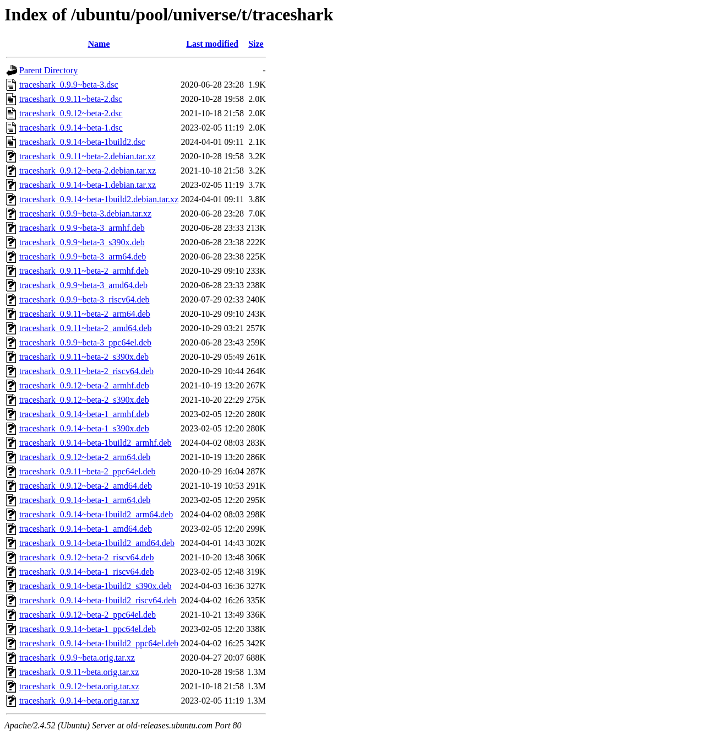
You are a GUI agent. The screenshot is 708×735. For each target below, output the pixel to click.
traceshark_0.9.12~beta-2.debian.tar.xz (87, 170)
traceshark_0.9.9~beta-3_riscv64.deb (84, 299)
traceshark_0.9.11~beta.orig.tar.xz (79, 672)
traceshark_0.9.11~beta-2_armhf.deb (84, 270)
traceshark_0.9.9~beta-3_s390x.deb (82, 242)
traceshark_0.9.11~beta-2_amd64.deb (85, 328)
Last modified (212, 43)
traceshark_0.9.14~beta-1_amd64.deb (85, 528)
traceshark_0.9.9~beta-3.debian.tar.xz (85, 213)
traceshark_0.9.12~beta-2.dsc (71, 113)
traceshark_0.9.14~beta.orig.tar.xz (79, 700)
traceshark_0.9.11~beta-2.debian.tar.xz (87, 156)
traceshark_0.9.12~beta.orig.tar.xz (79, 686)
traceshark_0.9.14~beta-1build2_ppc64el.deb (98, 643)
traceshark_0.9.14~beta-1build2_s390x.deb (95, 586)
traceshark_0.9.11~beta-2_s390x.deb (84, 356)
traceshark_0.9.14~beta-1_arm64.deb (84, 500)
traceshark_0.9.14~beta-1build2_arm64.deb (96, 514)
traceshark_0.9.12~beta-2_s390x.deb (84, 399)
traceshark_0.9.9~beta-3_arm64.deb (82, 256)
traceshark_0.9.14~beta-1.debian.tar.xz (87, 185)
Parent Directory (48, 70)
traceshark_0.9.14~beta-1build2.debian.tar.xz (98, 199)
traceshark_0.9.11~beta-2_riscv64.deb (86, 371)
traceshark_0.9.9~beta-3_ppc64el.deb (85, 342)
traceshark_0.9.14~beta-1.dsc (71, 127)
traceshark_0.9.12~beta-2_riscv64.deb (86, 557)
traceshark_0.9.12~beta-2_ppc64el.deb (87, 614)
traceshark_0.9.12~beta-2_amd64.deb (85, 485)
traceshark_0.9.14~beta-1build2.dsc (82, 142)
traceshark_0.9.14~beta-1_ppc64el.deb (87, 629)
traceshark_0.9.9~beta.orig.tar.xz (77, 657)
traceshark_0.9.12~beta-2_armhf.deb (84, 385)
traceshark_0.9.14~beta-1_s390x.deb (84, 428)
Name (99, 43)
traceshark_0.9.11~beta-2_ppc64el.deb (87, 471)
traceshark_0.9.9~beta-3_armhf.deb (82, 228)
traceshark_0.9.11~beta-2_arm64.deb (84, 313)
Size (256, 43)
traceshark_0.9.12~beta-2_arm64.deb (84, 457)
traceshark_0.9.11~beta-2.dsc (70, 99)
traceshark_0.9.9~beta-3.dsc (68, 84)
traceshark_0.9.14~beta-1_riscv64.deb (86, 571)
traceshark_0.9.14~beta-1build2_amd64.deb (97, 543)
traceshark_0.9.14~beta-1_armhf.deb (84, 414)
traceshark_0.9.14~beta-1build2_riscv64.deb (97, 600)
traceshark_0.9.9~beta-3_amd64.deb (83, 285)
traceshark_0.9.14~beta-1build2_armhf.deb (95, 442)
